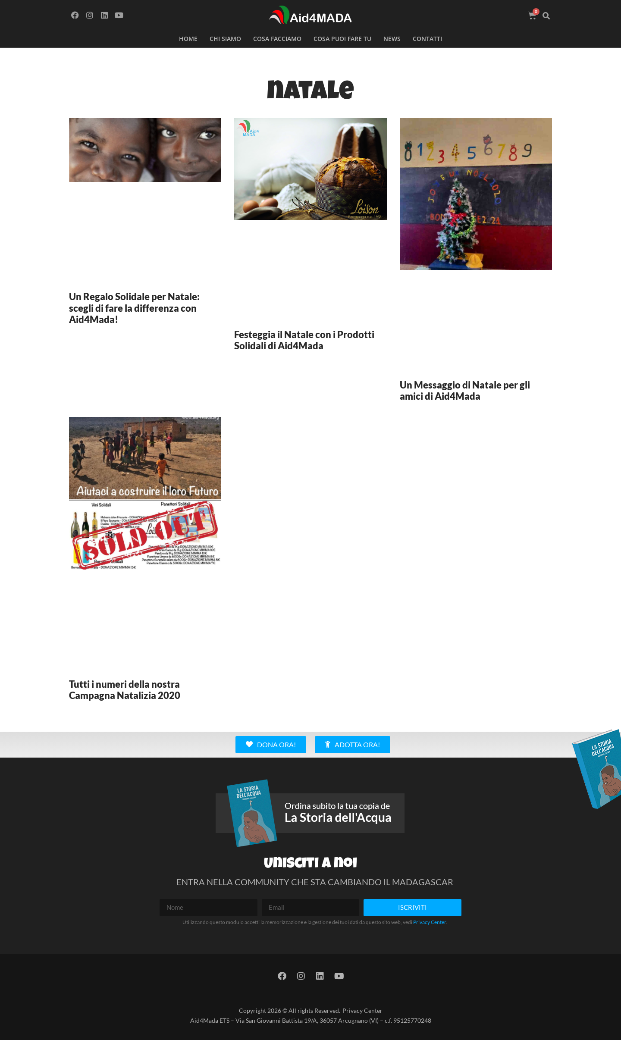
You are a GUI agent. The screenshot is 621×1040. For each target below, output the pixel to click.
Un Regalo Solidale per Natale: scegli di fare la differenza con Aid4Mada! (134, 308)
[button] (546, 16)
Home (188, 38)
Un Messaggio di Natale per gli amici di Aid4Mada (465, 390)
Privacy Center (429, 922)
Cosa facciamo (277, 38)
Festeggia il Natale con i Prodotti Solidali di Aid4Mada (304, 340)
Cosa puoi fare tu (342, 38)
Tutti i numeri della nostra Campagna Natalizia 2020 (124, 689)
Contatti (427, 38)
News (392, 38)
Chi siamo (225, 38)
